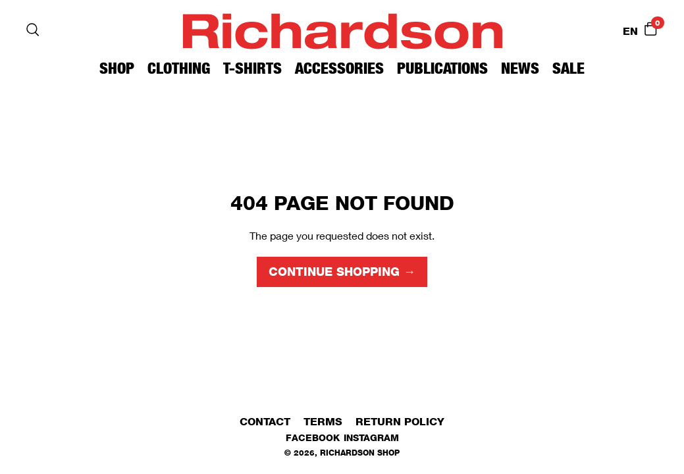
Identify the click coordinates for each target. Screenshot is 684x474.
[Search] (33, 29)
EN (630, 31)
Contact (265, 421)
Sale (568, 68)
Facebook (313, 437)
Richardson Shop (360, 453)
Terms (322, 421)
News (520, 68)
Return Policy (399, 421)
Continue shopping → (342, 272)
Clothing (178, 68)
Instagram (371, 437)
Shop (116, 68)
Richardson (342, 29)
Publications (442, 68)
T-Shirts (252, 68)
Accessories (339, 68)
